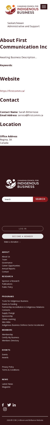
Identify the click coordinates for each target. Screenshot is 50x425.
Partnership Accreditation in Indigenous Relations (23, 307)
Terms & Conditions (10, 370)
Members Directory (10, 340)
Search (40, 199)
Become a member (22, 236)
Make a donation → (12, 242)
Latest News (7, 384)
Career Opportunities (11, 265)
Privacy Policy (8, 367)
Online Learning (8, 319)
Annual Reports (8, 268)
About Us (6, 256)
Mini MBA (6, 322)
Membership (7, 334)
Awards (5, 357)
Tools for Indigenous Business (15, 301)
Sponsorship (7, 316)
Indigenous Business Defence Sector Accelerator (23, 325)
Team (4, 259)
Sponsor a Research (10, 281)
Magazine (6, 387)
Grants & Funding (9, 304)
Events (5, 354)
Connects (6, 310)
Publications (7, 284)
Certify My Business (10, 337)
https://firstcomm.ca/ (12, 91)
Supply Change (8, 313)
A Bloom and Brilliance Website (30, 420)
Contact (5, 271)
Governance (7, 262)
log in (23, 228)
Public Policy (7, 287)
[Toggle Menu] (44, 6)
